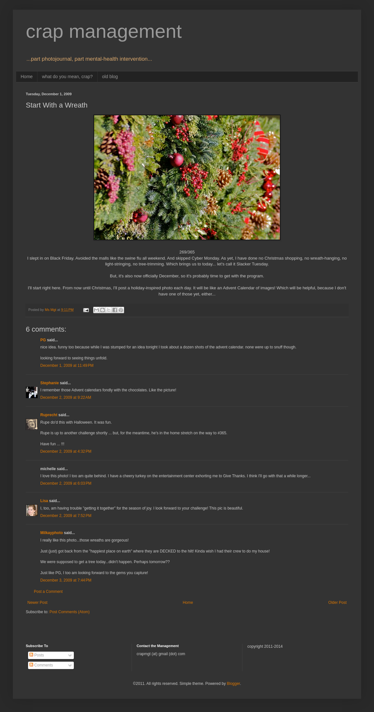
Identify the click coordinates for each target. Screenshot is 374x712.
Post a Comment (48, 591)
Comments (41, 665)
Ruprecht (48, 415)
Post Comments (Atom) (69, 612)
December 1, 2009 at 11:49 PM (67, 365)
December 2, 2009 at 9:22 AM (65, 397)
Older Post (337, 602)
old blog (110, 76)
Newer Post (37, 602)
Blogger (233, 683)
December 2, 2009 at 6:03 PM (65, 483)
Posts (36, 655)
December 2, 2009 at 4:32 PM (65, 451)
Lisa (44, 501)
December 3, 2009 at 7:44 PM (65, 580)
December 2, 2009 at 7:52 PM (65, 515)
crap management (104, 31)
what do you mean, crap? (67, 76)
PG (43, 340)
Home (27, 76)
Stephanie (49, 383)
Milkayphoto (51, 533)
